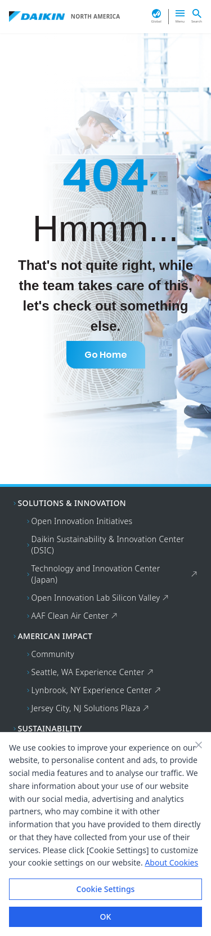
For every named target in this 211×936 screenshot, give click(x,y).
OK (105, 916)
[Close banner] (198, 745)
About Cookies (171, 862)
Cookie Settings (106, 889)
